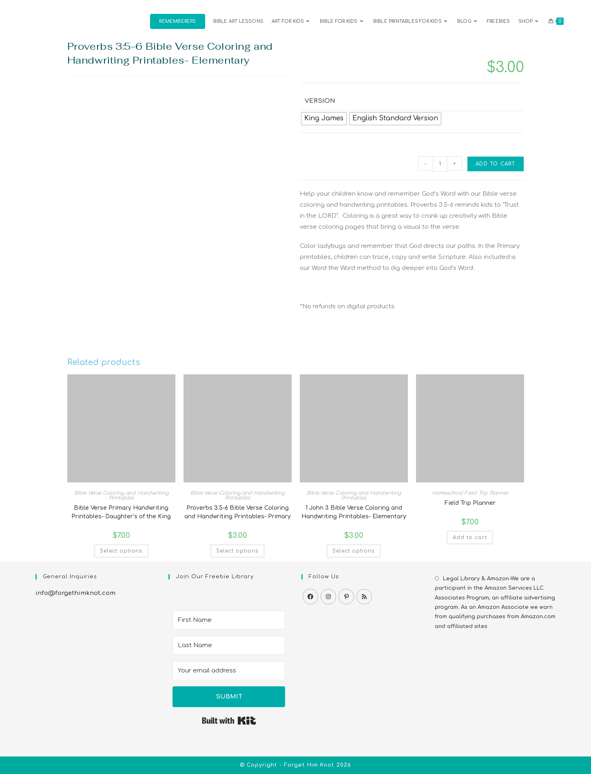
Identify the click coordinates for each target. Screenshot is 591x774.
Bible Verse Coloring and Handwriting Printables (121, 495)
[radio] (323, 119)
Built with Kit (229, 720)
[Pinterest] (346, 596)
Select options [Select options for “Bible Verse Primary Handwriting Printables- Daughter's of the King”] (121, 551)
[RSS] (364, 596)
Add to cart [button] (470, 537)
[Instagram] (328, 596)
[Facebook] (310, 596)
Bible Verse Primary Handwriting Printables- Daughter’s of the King (121, 512)
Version (320, 100)
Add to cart (495, 164)
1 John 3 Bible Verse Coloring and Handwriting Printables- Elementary (353, 512)
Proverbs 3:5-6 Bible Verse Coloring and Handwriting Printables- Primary (237, 512)
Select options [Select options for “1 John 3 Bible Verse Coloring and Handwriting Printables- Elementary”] (353, 551)
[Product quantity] (440, 164)
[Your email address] (229, 670)
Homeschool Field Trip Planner (470, 493)
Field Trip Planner (470, 503)
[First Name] (229, 620)
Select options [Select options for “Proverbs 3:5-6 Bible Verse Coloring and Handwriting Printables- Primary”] (237, 551)
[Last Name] (229, 645)
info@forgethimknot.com (75, 593)
